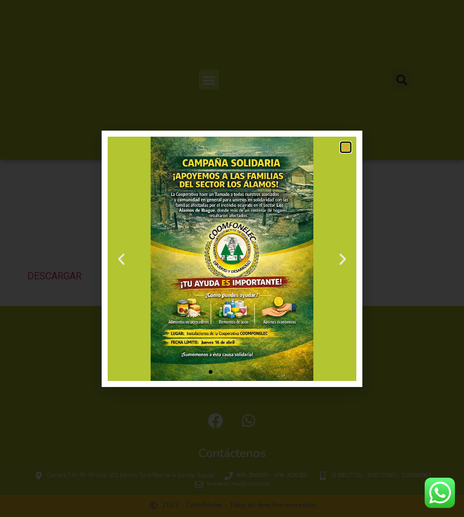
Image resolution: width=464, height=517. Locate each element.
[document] (232, 258)
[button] (345, 147)
